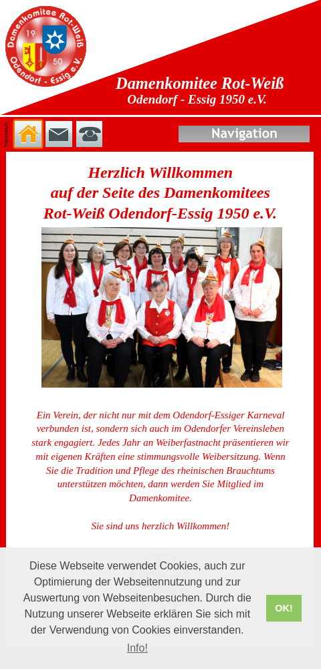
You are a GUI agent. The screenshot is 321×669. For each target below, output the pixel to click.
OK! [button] (283, 608)
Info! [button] (137, 648)
